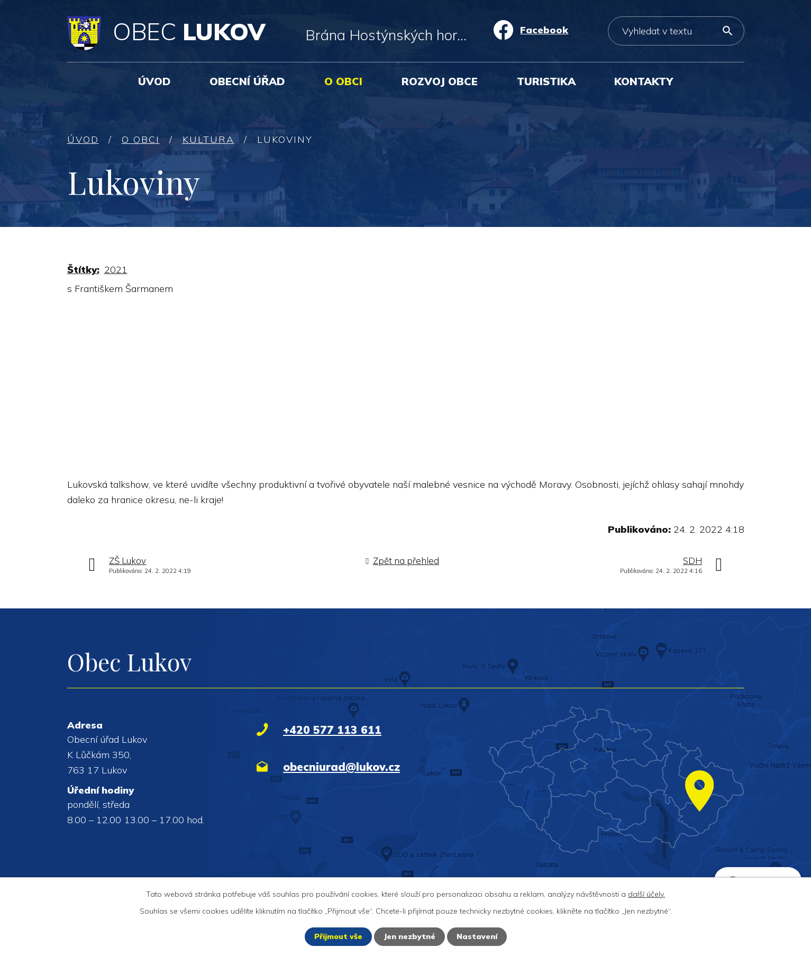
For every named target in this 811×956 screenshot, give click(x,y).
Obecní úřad (247, 81)
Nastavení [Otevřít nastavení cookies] (477, 936)
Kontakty (643, 81)
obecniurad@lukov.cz (341, 766)
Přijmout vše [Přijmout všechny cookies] (338, 936)
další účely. (646, 894)
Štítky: (83, 269)
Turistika (546, 81)
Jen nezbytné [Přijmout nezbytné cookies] (409, 936)
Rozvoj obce (440, 81)
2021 (115, 269)
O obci (343, 81)
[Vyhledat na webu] (676, 30)
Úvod (154, 81)
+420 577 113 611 (332, 729)
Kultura (208, 139)
